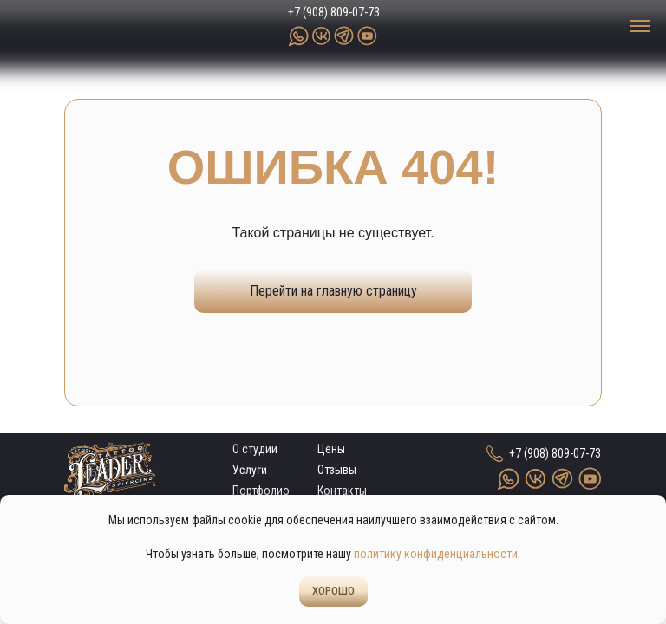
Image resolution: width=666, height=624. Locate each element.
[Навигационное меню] (640, 26)
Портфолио (261, 490)
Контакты (342, 490)
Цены (331, 449)
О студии (255, 449)
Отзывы (336, 470)
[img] (99, 26)
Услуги (249, 470)
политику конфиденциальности (436, 554)
